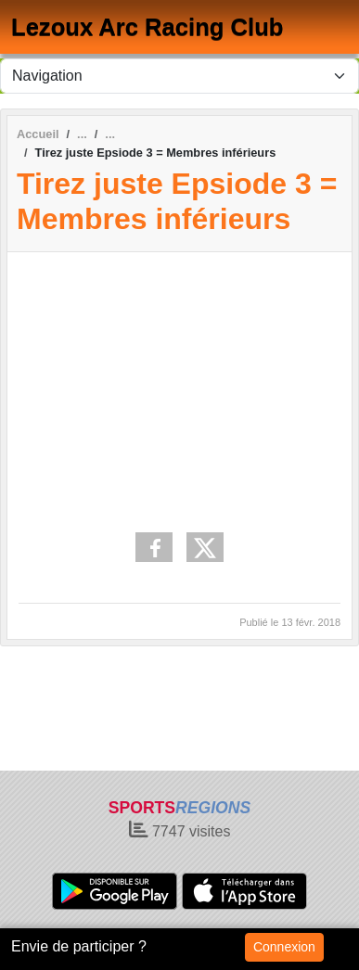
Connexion (284, 946)
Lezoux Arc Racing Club (147, 27)
